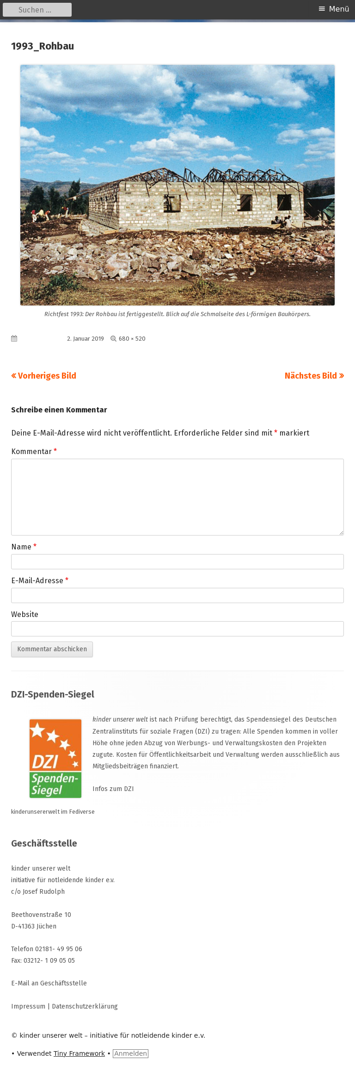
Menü (339, 9)
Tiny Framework (79, 1053)
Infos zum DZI (113, 789)
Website (24, 614)
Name (24, 546)
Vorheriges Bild (47, 376)
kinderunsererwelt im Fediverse (53, 811)
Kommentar (34, 451)
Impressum (28, 1006)
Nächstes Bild (311, 376)
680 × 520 (132, 338)
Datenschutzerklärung (85, 1006)
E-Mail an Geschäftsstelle (49, 983)
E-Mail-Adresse (39, 580)
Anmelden (130, 1053)
